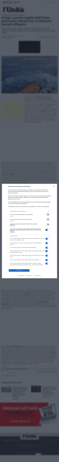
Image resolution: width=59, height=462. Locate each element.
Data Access (29, 275)
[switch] (47, 214)
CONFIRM (19, 270)
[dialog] (29, 231)
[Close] (54, 186)
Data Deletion (21, 275)
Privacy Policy (37, 275)
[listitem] (29, 211)
